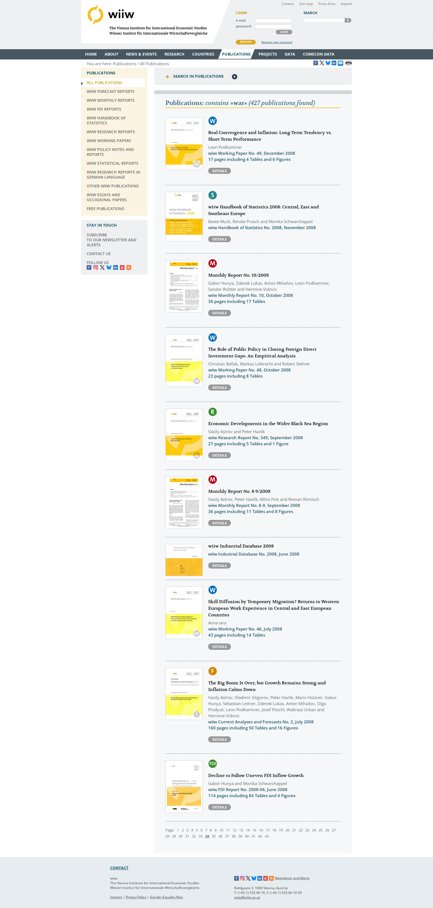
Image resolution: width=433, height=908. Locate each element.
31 (187, 836)
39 (240, 836)
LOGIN (284, 32)
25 (321, 830)
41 (253, 836)
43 (267, 836)
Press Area (326, 3)
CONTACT (119, 867)
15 (254, 830)
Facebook (89, 267)
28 (167, 836)
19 (281, 830)
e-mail (240, 20)
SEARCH (348, 20)
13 (241, 830)
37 (227, 836)
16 (261, 830)
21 (294, 830)
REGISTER (246, 42)
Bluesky (109, 267)
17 (268, 830)
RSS (128, 267)
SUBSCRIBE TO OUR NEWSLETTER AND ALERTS (111, 239)
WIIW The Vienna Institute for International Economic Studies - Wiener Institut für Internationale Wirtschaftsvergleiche (155, 21)
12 (234, 830)
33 (200, 836)
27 (334, 830)
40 (247, 836)
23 (307, 830)
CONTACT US (99, 253)
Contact (288, 3)
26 (327, 830)
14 (248, 830)
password (243, 26)
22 (301, 830)
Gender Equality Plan (166, 897)
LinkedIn (115, 267)
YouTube (122, 267)
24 (314, 830)
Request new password (277, 42)
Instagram (242, 878)
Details (219, 170)
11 (228, 830)
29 (174, 836)
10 (221, 830)
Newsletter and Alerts (292, 878)
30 (181, 836)
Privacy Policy (136, 897)
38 (234, 836)
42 (260, 836)
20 (287, 830)
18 (274, 830)
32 (194, 836)
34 (207, 836)
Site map (306, 3)
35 (214, 836)
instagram (95, 267)
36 (220, 836)
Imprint (346, 3)
